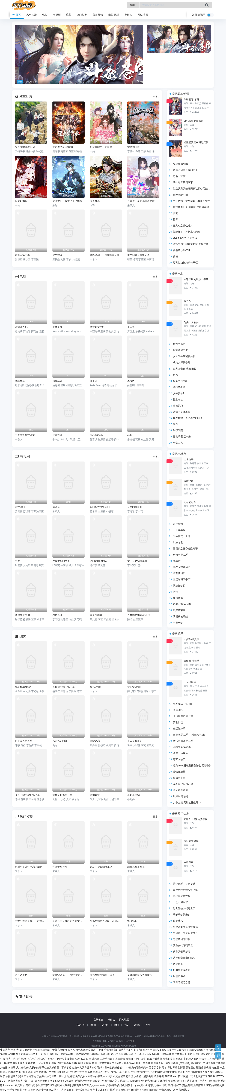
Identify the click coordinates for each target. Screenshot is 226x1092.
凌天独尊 (95, 201)
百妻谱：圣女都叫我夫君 (140, 201)
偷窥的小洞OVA (182, 250)
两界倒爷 (178, 963)
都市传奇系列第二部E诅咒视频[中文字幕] (48, 1085)
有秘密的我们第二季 (63, 686)
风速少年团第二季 (46, 1089)
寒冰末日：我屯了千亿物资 (67, 201)
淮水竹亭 (189, 459)
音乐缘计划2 (134, 686)
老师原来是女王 (136, 866)
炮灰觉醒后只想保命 (101, 147)
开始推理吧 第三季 (183, 716)
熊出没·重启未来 (182, 436)
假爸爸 (187, 300)
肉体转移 (176, 1080)
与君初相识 (179, 573)
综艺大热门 (179, 759)
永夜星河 (178, 523)
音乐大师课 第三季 (183, 740)
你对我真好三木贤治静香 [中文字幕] (170, 1063)
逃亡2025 (20, 507)
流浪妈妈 (132, 920)
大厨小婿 (189, 480)
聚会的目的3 (180, 381)
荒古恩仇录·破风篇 (62, 147)
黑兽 (164, 1067)
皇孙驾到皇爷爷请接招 (139, 974)
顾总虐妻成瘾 (191, 840)
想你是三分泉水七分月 (185, 933)
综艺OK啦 (95, 686)
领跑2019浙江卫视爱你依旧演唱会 (192, 765)
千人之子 (132, 327)
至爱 (17, 560)
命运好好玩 (179, 728)
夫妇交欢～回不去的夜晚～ (90, 1076)
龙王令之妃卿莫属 (137, 560)
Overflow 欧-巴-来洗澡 (185, 237)
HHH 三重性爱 (142, 1063)
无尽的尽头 (190, 502)
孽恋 (175, 424)
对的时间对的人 (98, 560)
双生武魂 (57, 255)
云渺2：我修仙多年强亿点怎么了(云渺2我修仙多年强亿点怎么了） (198, 819)
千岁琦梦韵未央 (181, 914)
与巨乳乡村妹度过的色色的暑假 (145, 1072)
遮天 (33, 1089)
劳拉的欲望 (179, 387)
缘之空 (113, 1080)
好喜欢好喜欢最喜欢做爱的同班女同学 (70, 1063)
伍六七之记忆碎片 (183, 225)
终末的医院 (184, 1072)
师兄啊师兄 (41, 1080)
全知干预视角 (180, 753)
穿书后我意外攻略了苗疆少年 (106, 920)
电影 (44, 14)
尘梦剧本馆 (21, 201)
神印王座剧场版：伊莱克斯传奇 (198, 279)
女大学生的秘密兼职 (184, 356)
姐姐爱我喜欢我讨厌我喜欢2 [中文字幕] (198, 142)
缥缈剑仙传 (133, 147)
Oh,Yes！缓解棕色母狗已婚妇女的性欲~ (87, 1080)
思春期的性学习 (80, 1085)
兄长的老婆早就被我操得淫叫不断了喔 (50, 1067)
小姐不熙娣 (133, 794)
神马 (148, 1025)
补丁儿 (93, 381)
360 (126, 1025)
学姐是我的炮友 (60, 1072)
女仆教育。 (31, 1063)
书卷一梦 (178, 622)
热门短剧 (82, 14)
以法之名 (178, 542)
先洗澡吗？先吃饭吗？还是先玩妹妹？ (139, 1080)
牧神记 (71, 1076)
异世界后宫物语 (176, 1067)
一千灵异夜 (179, 530)
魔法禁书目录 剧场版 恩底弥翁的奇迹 (193, 207)
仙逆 (175, 256)
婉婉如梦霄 (179, 585)
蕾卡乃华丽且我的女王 (185, 170)
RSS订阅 (80, 1025)
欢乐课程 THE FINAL (165, 1076)
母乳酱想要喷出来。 (195, 120)
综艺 (68, 14)
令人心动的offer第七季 (27, 794)
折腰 (175, 591)
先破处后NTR (180, 163)
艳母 (175, 219)
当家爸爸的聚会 (61, 740)
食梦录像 (57, 327)
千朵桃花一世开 (181, 536)
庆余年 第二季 (181, 554)
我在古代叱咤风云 (183, 945)
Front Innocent (56, 1080)
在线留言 (98, 1019)
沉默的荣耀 (179, 610)
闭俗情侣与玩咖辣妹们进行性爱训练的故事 (154, 1089)
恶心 (129, 434)
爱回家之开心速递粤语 (185, 548)
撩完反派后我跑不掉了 (102, 974)
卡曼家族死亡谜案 (25, 434)
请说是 (56, 507)
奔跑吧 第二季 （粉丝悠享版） (190, 734)
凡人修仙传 (22, 1067)
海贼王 (215, 1067)
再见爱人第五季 (23, 740)
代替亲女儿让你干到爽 (20, 1072)
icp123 (130, 1041)
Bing (116, 1025)
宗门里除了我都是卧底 (180, 1085)
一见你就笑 (190, 682)
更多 (156, 96)
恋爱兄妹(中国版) (182, 703)
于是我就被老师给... (48, 1076)
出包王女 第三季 (113, 1072)
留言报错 (98, 14)
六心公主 (94, 1085)
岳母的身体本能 (181, 411)
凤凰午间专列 (180, 796)
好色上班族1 (180, 176)
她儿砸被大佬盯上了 (184, 908)
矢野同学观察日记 (25, 147)
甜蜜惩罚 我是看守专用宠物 (21, 1076)
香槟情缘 (20, 381)
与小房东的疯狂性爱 (104, 1089)
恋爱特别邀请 (180, 790)
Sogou (137, 1025)
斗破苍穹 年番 (191, 99)
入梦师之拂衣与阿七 (138, 615)
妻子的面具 (96, 615)
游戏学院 (178, 430)
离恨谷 (131, 381)
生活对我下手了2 (182, 579)
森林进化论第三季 (62, 794)
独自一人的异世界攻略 (84, 1067)
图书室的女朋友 (65, 1089)
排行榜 (128, 14)
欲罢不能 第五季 (182, 604)
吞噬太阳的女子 (61, 560)
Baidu (93, 1025)
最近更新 (113, 14)
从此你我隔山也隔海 (184, 957)
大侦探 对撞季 (191, 660)
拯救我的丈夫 (180, 350)
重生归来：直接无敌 (138, 255)
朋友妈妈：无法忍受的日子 (188, 418)
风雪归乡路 (179, 976)
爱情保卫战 (179, 771)
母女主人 (178, 442)
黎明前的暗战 (180, 616)
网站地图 (143, 14)
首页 (16, 14)
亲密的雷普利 (134, 507)
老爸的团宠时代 (181, 939)
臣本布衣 (189, 862)
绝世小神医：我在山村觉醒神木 (31, 920)
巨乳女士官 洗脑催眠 (184, 368)
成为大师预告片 (181, 362)
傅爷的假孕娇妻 (181, 951)
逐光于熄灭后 (59, 866)
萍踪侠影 (178, 597)
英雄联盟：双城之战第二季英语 (195, 1076)
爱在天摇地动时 (181, 567)
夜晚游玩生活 (180, 194)
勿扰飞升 (57, 615)
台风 (175, 374)
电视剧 (57, 14)
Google (105, 1025)
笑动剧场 (178, 722)
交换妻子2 (178, 393)
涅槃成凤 (178, 920)
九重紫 (176, 560)
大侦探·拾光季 (191, 639)
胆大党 (63, 1076)
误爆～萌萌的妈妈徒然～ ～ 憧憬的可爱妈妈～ (122, 1067)
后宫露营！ (199, 1085)
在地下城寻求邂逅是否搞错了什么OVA (113, 1063)
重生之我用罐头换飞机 (185, 889)
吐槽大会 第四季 (182, 747)
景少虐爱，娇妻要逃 (184, 883)
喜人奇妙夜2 (134, 740)
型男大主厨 (179, 777)
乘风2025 (178, 710)
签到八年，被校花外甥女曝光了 (68, 920)
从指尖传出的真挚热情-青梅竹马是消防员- (196, 244)
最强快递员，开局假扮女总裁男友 (68, 974)
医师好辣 (95, 794)
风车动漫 (31, 14)
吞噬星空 (190, 1067)
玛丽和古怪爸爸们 (100, 507)
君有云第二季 (22, 255)
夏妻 (175, 213)
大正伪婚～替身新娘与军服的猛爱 (191, 200)
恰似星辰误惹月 (181, 970)
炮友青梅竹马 (123, 1089)
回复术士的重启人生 (136, 1085)
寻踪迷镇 (57, 434)
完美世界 (43, 1063)
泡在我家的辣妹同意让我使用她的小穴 (194, 188)
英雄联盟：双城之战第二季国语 (208, 1063)
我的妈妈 (29, 1080)
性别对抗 (178, 399)
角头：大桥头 (191, 322)
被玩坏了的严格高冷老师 (186, 231)
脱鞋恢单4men (23, 686)
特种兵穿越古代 (181, 896)
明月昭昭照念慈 (181, 982)
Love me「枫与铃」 (14, 1085)
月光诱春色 (21, 974)
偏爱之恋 (95, 740)
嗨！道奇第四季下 (183, 182)
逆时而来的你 (22, 615)
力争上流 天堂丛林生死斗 (187, 802)
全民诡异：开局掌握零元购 (105, 255)
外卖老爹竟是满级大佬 (185, 926)
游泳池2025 (21, 327)
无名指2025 (96, 434)
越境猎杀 (57, 381)
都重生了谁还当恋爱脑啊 (28, 866)
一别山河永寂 (180, 902)
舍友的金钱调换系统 (101, 866)
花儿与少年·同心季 (183, 784)
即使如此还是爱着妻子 (118, 1076)
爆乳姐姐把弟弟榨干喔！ (186, 262)
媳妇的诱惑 (179, 344)
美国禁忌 (178, 405)
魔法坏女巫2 (97, 327)
